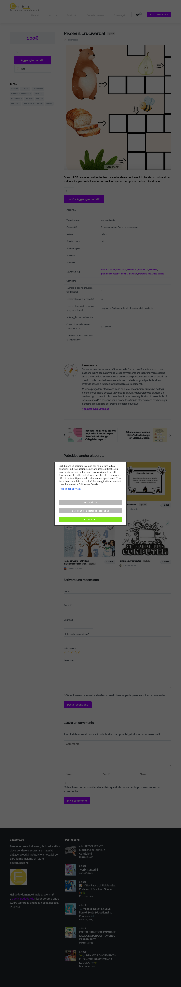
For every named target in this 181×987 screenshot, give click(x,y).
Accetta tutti (90, 519)
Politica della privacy (70, 488)
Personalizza (90, 502)
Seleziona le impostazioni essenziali (90, 510)
